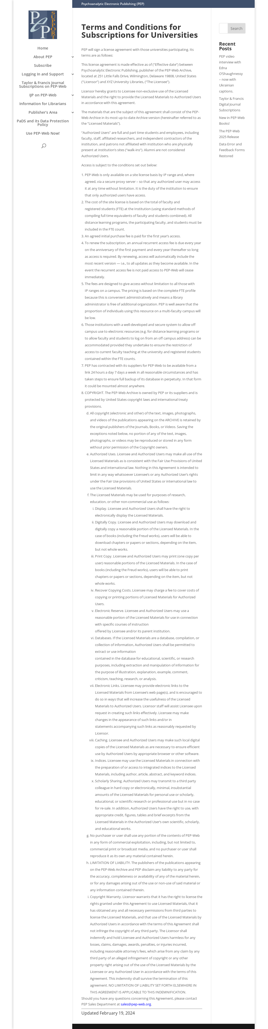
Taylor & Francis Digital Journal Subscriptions (231, 104)
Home (42, 48)
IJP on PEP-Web (43, 95)
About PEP (43, 57)
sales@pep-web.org (136, 1004)
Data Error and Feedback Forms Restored (232, 150)
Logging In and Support (43, 74)
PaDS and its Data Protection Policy (43, 123)
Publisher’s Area (43, 113)
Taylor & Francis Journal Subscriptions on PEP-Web (42, 85)
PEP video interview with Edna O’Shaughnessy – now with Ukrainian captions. (231, 74)
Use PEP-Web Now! (43, 134)
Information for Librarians (42, 104)
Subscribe (43, 66)
